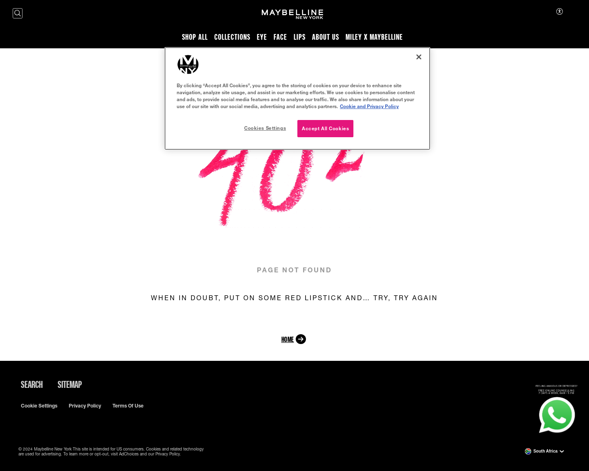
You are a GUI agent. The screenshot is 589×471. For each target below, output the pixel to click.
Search (32, 384)
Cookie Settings (39, 406)
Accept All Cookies (325, 128)
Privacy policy (85, 406)
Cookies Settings (265, 128)
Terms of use (128, 406)
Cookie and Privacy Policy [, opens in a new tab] (369, 106)
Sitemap (70, 384)
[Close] (419, 57)
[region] (297, 98)
